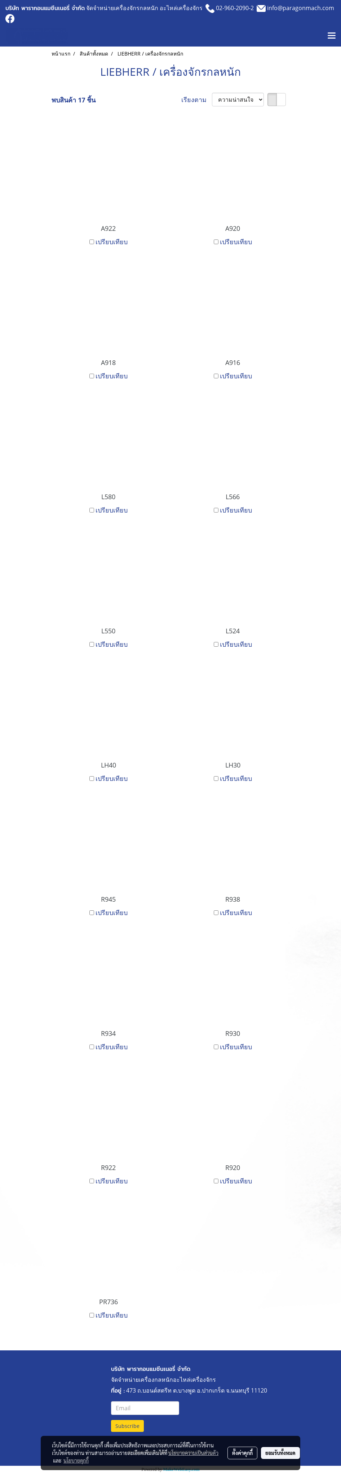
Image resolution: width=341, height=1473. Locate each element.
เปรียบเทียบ (112, 241)
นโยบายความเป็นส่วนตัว (193, 1453)
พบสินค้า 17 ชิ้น (74, 100)
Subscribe (127, 1426)
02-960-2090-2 (235, 8)
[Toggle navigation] (332, 36)
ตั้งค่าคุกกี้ (242, 1453)
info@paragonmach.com (300, 8)
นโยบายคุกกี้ (76, 1460)
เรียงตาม (196, 99)
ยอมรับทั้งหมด (280, 1453)
